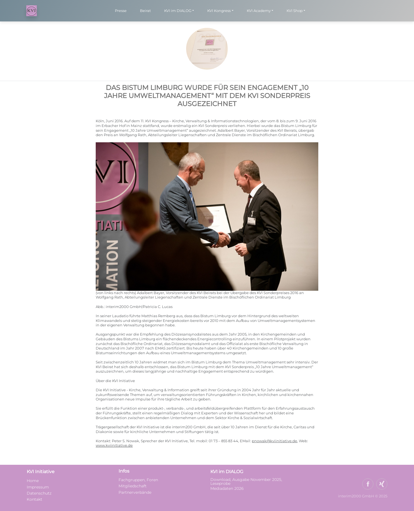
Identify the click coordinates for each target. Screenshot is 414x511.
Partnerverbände (135, 492)
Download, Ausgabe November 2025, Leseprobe (246, 481)
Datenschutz (39, 493)
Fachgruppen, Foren (138, 479)
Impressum (38, 487)
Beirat (145, 10)
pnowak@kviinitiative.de (274, 441)
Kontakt (34, 499)
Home (33, 480)
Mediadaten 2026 (227, 488)
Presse (121, 10)
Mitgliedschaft (133, 485)
